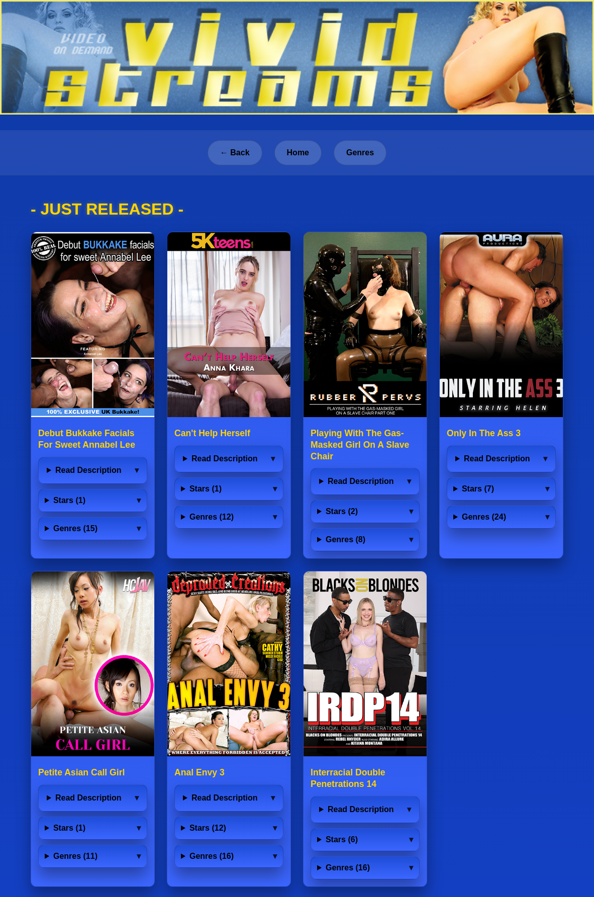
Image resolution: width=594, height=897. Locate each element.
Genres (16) (211, 856)
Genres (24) (484, 517)
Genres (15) (75, 528)
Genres (360, 152)
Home (298, 152)
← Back (235, 152)
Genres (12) (211, 517)
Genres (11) (75, 856)
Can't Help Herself (212, 433)
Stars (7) (478, 488)
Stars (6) (342, 839)
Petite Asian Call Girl (81, 772)
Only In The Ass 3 (484, 433)
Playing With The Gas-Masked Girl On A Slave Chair (360, 444)
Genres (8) (345, 539)
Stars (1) (69, 500)
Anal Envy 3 (199, 772)
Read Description (88, 470)
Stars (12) (207, 828)
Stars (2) (342, 511)
